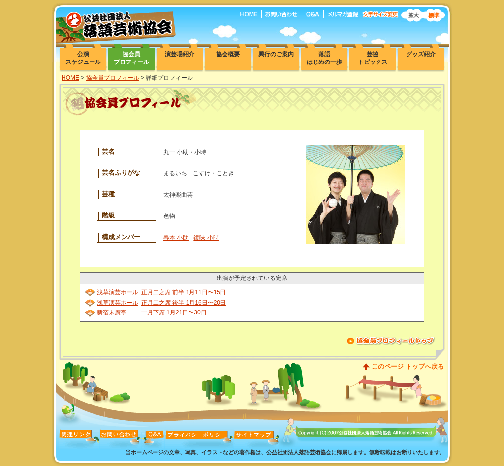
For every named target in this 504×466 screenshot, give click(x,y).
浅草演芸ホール (117, 292)
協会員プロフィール (112, 77)
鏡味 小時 (206, 237)
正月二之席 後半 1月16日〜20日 (183, 302)
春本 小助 (176, 237)
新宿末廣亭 (111, 312)
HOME (70, 77)
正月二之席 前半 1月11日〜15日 (183, 292)
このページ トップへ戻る (408, 366)
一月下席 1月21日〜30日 (174, 312)
